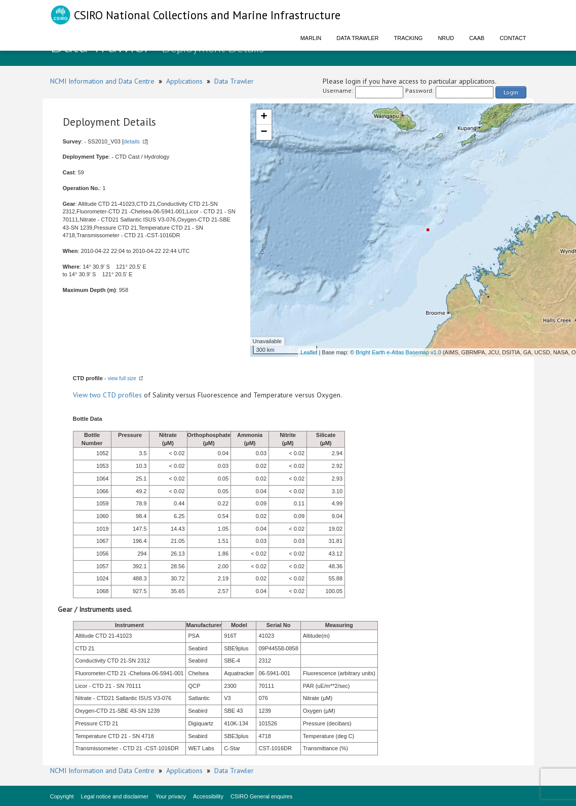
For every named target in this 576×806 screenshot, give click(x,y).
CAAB (476, 38)
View (81, 394)
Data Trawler (357, 38)
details (132, 141)
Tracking (408, 38)
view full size (122, 378)
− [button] (263, 132)
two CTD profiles (116, 394)
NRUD (446, 38)
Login (511, 92)
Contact (513, 38)
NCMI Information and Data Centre (102, 81)
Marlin (311, 38)
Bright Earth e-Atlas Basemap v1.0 (398, 352)
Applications (184, 81)
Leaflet (308, 352)
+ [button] (263, 117)
